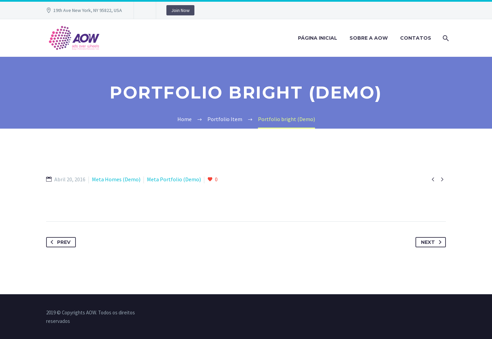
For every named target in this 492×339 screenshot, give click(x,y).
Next (432, 242)
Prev (59, 242)
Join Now (180, 10)
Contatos (415, 38)
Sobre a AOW (369, 38)
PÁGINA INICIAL (317, 38)
